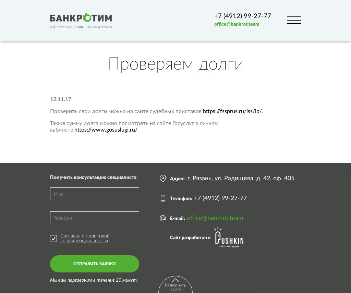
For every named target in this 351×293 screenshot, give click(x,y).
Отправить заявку (94, 264)
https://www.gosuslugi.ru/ (105, 130)
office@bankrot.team (236, 24)
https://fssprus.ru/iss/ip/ (232, 111)
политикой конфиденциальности (85, 238)
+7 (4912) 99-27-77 (242, 16)
